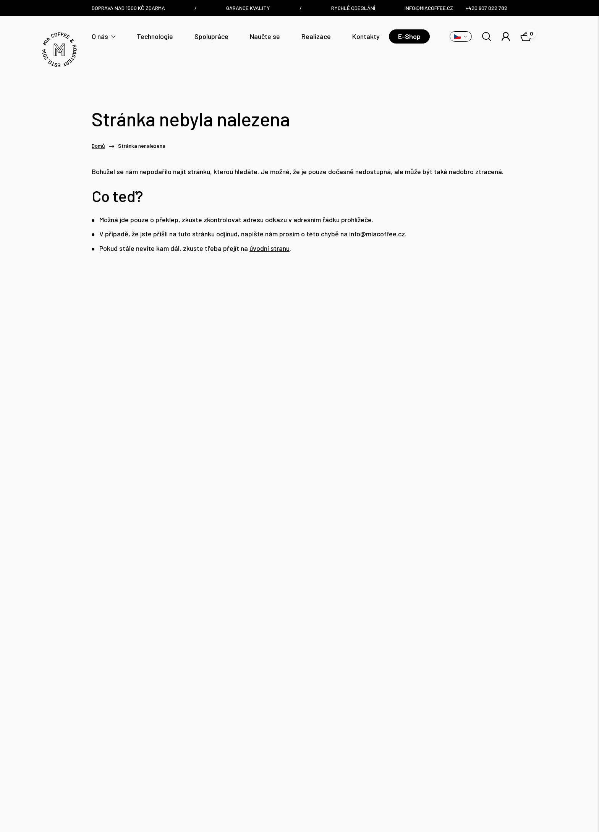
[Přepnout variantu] (461, 36)
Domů (98, 146)
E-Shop (409, 36)
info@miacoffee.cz (377, 234)
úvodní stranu (269, 248)
